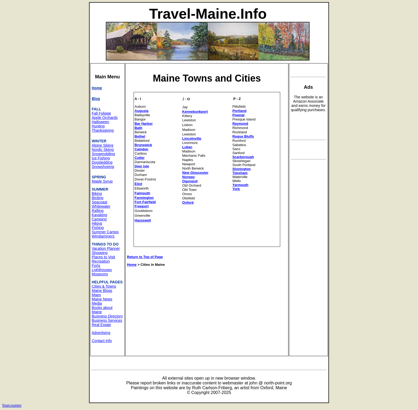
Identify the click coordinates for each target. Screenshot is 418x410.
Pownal (238, 115)
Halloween (100, 122)
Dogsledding (102, 162)
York (236, 189)
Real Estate (101, 325)
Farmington (144, 198)
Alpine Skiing (102, 145)
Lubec (187, 147)
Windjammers (103, 236)
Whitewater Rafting (101, 208)
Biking (97, 193)
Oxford (188, 202)
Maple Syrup (102, 181)
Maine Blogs (102, 290)
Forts (96, 265)
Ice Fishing (101, 158)
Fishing (98, 228)
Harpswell (143, 220)
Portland (239, 111)
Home (131, 265)
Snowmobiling (103, 154)
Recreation (101, 261)
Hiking (97, 223)
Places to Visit (103, 257)
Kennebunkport (195, 112)
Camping (99, 219)
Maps (96, 295)
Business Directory (107, 316)
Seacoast (99, 202)
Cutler (140, 158)
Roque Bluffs (243, 136)
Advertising (101, 333)
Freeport (142, 206)
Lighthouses (102, 270)
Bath (138, 128)
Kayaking (99, 215)
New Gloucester (195, 173)
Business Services (107, 320)
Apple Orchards (105, 117)
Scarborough (243, 157)
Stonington (241, 169)
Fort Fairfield (145, 202)
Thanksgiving (103, 130)
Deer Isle (142, 166)
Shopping (99, 253)
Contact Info (102, 341)
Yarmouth (240, 185)
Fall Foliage (101, 113)
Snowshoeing (103, 166)
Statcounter (12, 405)
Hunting (98, 126)
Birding (97, 198)
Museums (100, 274)
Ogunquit (190, 181)
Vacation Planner (106, 248)
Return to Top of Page (145, 257)
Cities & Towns (104, 286)
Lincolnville (192, 138)
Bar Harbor (144, 124)
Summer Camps (105, 232)
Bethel (140, 136)
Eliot (138, 184)
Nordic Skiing (103, 149)
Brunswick (143, 145)
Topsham (240, 173)
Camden (141, 149)
